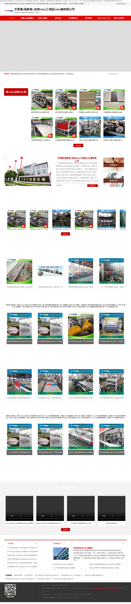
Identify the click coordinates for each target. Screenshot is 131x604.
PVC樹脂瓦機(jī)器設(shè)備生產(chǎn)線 (16, 129)
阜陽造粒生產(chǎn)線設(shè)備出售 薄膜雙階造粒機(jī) (90, 229)
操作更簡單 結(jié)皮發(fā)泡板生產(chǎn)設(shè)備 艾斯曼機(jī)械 (51, 112)
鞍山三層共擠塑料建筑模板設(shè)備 (80, 399)
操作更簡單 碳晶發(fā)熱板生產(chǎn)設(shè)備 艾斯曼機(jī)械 (74, 112)
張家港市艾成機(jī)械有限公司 (94, 577)
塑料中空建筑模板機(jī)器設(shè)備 (16, 101)
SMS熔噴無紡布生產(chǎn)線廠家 (62, 566)
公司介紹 (58, 18)
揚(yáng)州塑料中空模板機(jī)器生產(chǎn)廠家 (104, 569)
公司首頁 (11, 18)
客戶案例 (88, 18)
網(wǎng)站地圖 (85, 596)
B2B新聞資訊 (28, 577)
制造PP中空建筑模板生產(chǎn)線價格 (81, 454)
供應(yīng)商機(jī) (27, 18)
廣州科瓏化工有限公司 (44, 580)
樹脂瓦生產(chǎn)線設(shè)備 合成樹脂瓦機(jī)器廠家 (23, 557)
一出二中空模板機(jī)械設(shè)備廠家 (63, 569)
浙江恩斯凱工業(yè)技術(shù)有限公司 (47, 577)
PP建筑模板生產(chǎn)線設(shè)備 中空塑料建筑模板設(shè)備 (26, 568)
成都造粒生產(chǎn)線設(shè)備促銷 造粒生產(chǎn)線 (22, 229)
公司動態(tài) (73, 18)
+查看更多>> (92, 185)
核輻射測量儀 (18, 577)
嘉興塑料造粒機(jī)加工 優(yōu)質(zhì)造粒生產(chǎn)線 (45, 229)
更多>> (75, 562)
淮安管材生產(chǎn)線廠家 (83, 550)
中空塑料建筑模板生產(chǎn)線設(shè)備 (16, 115)
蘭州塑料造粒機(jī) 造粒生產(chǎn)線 (107, 229)
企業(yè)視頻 (42, 18)
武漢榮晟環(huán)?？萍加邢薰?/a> (71, 577)
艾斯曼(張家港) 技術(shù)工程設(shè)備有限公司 (20, 580)
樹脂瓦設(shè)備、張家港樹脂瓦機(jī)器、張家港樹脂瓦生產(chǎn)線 (28, 564)
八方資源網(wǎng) (58, 596)
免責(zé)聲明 (68, 596)
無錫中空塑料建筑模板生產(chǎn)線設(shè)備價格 (105, 566)
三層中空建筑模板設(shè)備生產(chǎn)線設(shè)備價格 (24, 561)
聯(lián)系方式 (119, 18)
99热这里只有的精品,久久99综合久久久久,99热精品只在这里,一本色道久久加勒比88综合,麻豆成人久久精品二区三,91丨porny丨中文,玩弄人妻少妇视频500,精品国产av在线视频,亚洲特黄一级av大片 (61, 1)
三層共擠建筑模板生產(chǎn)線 (16, 107)
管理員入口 (76, 596)
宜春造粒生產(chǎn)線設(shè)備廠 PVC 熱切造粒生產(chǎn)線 (69, 229)
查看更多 (16, 138)
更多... (36, 545)
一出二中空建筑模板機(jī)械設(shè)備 (16, 122)
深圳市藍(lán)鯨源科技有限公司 (64, 580)
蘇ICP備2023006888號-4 (82, 590)
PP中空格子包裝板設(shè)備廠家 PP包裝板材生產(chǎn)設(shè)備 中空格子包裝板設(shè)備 (35, 553)
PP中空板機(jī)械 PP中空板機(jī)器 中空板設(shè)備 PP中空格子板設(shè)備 (30, 549)
